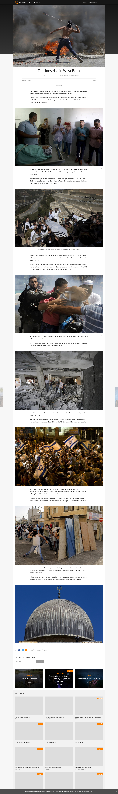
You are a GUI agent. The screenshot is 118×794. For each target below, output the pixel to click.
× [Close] (116, 791)
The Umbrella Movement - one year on (27, 767)
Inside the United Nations (83, 767)
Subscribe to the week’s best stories (26, 657)
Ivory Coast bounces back (53, 767)
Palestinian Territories (50, 75)
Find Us (77, 2)
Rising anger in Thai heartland (54, 717)
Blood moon (79, 742)
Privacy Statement (70, 791)
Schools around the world (23, 742)
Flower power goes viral (22, 717)
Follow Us (74, 2)
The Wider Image (33, 2)
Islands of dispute (50, 742)
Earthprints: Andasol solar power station (88, 717)
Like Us (75, 2)
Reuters (20, 2)
